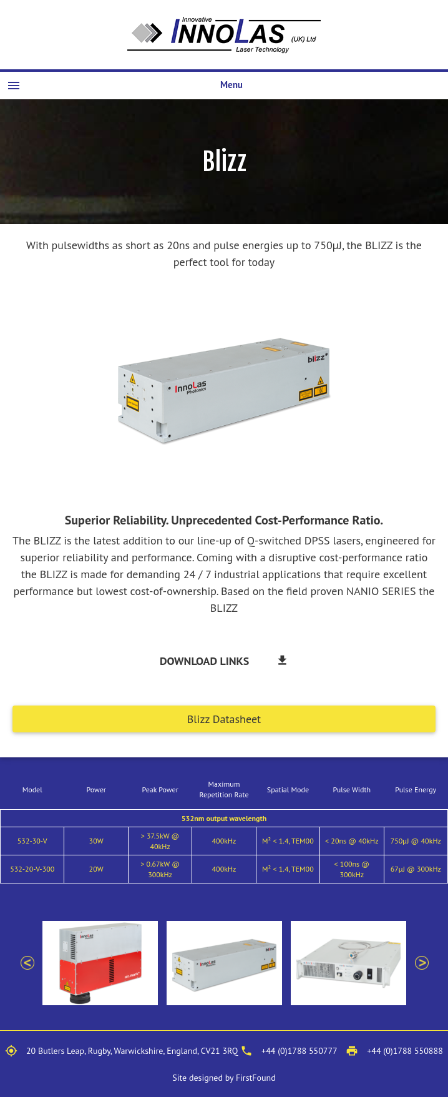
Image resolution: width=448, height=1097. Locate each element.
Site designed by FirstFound (224, 1077)
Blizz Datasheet (224, 719)
